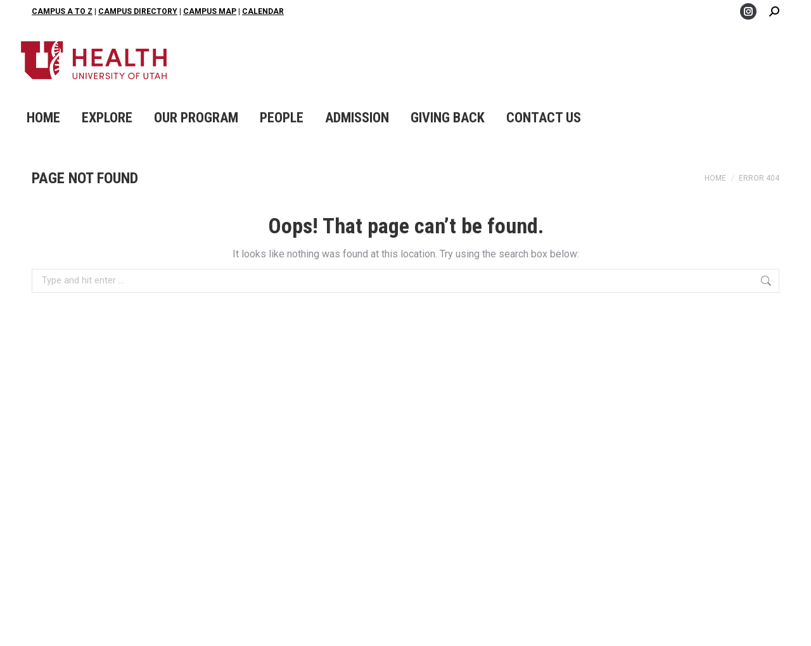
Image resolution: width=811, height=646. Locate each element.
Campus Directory (137, 11)
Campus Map (209, 11)
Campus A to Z (62, 11)
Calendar (263, 11)
